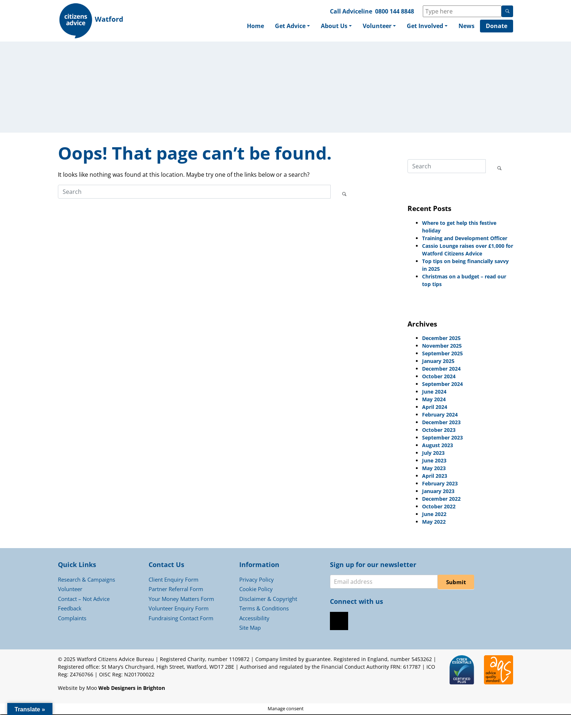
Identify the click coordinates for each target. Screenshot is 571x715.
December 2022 (441, 499)
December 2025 (441, 338)
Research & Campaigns (86, 580)
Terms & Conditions (264, 609)
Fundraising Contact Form (181, 618)
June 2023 (434, 461)
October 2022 (439, 507)
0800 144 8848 (394, 11)
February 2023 (440, 484)
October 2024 (439, 377)
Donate (496, 26)
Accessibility (254, 618)
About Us (334, 26)
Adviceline (357, 11)
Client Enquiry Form (173, 580)
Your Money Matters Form (181, 599)
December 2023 (441, 422)
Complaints (72, 618)
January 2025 (438, 361)
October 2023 (439, 430)
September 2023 (442, 438)
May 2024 (434, 399)
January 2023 (438, 491)
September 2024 (442, 384)
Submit (456, 582)
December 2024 (441, 369)
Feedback (70, 609)
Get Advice (290, 26)
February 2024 (440, 415)
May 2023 (434, 468)
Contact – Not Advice (84, 599)
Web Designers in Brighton (131, 688)
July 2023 (433, 453)
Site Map (250, 628)
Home (255, 26)
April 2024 (434, 407)
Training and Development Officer (464, 238)
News (466, 26)
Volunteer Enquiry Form (179, 609)
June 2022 (434, 514)
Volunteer (377, 26)
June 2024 (434, 392)
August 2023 (437, 445)
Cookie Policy (256, 589)
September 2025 (442, 354)
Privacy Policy (256, 580)
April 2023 (434, 476)
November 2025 (442, 346)
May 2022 (434, 522)
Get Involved (425, 26)
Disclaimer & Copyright (268, 599)
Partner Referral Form (176, 589)
